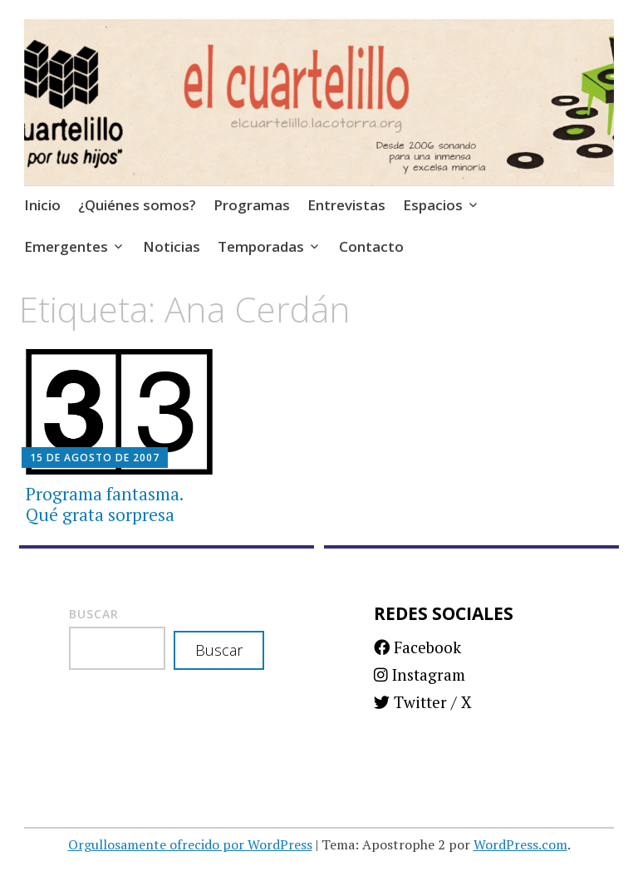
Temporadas (261, 246)
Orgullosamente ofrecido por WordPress (190, 844)
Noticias (171, 246)
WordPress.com (520, 844)
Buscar (94, 614)
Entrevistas (346, 204)
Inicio (42, 204)
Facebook (417, 647)
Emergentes (66, 246)
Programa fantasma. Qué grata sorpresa (104, 504)
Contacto (371, 246)
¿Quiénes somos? (137, 204)
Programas (251, 204)
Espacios (433, 204)
